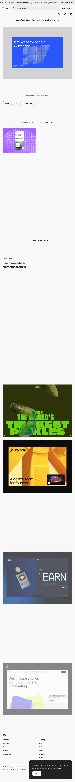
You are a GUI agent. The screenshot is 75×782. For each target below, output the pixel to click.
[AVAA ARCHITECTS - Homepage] (37, 299)
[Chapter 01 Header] (37, 522)
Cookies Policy (7, 767)
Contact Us (42, 758)
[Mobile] (19, 140)
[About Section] (55, 140)
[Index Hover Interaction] (19, 223)
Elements (6, 747)
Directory (6, 750)
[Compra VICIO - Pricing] (37, 355)
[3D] (37, 578)
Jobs (40, 743)
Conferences (7, 754)
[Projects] (55, 195)
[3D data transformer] (37, 633)
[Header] (37, 410)
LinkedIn (23, 770)
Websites (6, 739)
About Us (42, 754)
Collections (6, 743)
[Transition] (19, 195)
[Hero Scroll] (19, 168)
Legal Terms (18, 767)
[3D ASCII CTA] (55, 168)
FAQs (40, 750)
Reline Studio (52, 20)
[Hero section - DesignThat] (37, 689)
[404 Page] (55, 223)
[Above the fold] (37, 466)
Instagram (14, 770)
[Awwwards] (7, 8)
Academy (42, 739)
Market (41, 747)
